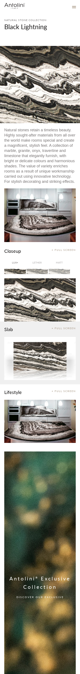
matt (59, 262)
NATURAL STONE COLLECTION (25, 20)
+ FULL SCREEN (64, 250)
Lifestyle (13, 392)
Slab (8, 329)
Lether (37, 262)
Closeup (12, 250)
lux (15, 262)
